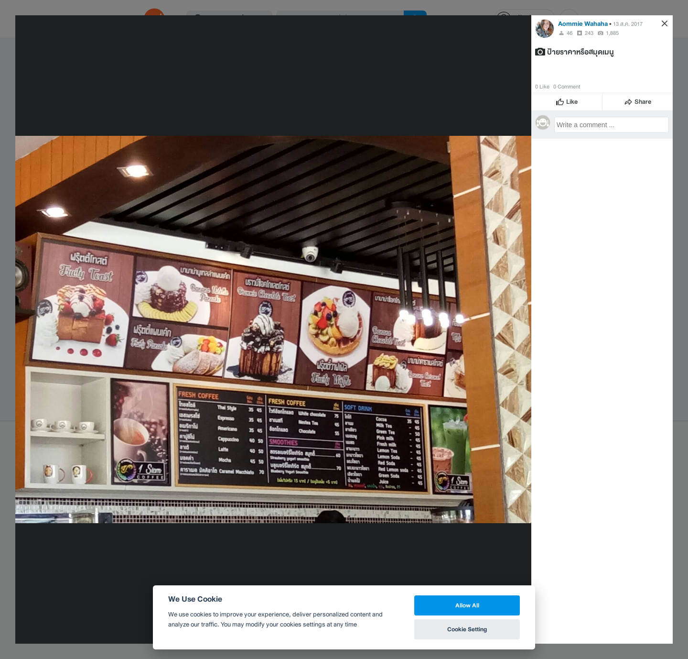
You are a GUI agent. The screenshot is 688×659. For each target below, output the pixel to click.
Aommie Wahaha (583, 24)
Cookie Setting (467, 629)
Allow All (467, 605)
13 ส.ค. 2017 (628, 24)
